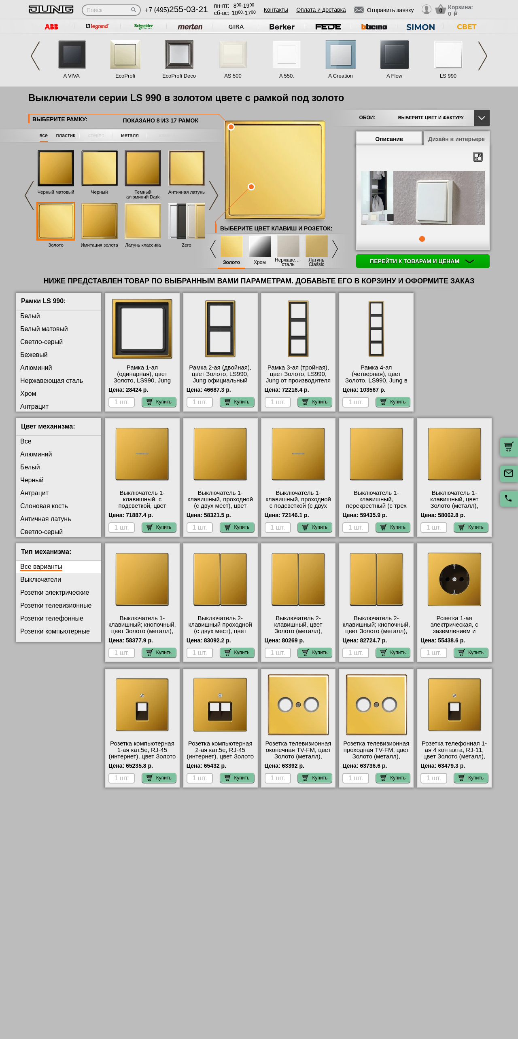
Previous (35, 56)
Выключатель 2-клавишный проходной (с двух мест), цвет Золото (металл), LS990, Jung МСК (220, 631)
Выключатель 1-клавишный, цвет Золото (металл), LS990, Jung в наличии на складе (454, 506)
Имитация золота (99, 245)
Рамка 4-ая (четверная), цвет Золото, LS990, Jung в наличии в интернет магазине (376, 380)
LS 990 (448, 76)
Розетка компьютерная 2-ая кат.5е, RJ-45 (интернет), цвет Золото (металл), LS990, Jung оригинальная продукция (220, 759)
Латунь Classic (317, 262)
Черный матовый (55, 192)
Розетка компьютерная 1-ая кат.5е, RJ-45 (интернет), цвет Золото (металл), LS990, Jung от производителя (142, 756)
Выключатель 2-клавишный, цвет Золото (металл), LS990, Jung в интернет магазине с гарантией (298, 631)
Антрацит (34, 406)
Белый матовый (44, 328)
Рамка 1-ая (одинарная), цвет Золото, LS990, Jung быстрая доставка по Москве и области (142, 380)
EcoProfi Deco (179, 76)
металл (130, 135)
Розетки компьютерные (55, 631)
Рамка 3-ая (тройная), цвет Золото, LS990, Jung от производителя (298, 374)
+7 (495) (176, 9)
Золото (56, 245)
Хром (260, 262)
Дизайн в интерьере (456, 139)
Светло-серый (41, 341)
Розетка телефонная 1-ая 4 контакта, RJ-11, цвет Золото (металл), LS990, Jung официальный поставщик (454, 759)
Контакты (276, 9)
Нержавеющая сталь (288, 262)
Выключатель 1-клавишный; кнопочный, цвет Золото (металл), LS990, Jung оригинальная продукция (142, 634)
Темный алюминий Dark (143, 194)
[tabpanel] (423, 198)
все (44, 135)
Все (26, 441)
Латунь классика (143, 245)
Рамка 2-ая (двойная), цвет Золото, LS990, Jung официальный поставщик (220, 377)
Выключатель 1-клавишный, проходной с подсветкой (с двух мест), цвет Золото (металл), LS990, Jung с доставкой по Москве (298, 509)
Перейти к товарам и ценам (422, 261)
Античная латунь (186, 192)
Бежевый (34, 354)
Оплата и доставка (321, 9)
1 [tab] (422, 239)
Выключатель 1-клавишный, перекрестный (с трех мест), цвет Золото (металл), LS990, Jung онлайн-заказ (376, 509)
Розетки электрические (54, 592)
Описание (389, 139)
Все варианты (41, 566)
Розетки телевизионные (55, 605)
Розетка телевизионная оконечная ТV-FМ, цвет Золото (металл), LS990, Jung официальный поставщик (298, 759)
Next (483, 56)
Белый (30, 316)
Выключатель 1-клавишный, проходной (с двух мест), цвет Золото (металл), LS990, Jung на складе (220, 506)
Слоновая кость (44, 506)
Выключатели (40, 579)
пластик (65, 135)
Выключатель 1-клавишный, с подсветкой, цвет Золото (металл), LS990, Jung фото (142, 506)
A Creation (340, 76)
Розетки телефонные (51, 618)
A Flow (394, 76)
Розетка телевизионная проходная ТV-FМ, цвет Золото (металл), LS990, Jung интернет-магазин (376, 756)
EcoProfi (125, 76)
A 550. (286, 76)
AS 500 (233, 76)
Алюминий (36, 367)
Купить (159, 402)
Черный (99, 192)
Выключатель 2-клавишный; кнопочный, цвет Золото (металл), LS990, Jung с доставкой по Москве (376, 631)
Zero (186, 245)
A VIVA (71, 76)
